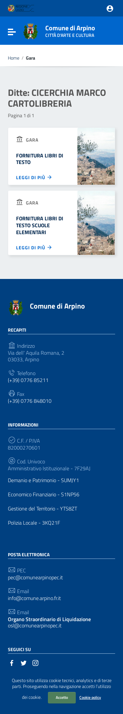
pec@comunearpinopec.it (35, 577)
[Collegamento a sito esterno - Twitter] (24, 662)
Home (13, 58)
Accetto (62, 697)
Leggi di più (34, 177)
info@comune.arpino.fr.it (34, 598)
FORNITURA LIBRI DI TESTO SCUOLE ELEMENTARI (39, 225)
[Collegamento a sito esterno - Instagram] (35, 662)
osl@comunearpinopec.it (49, 622)
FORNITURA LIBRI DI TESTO (39, 158)
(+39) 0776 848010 (29, 401)
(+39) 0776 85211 (28, 380)
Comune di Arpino (70, 30)
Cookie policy (90, 697)
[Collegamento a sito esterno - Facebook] (12, 662)
